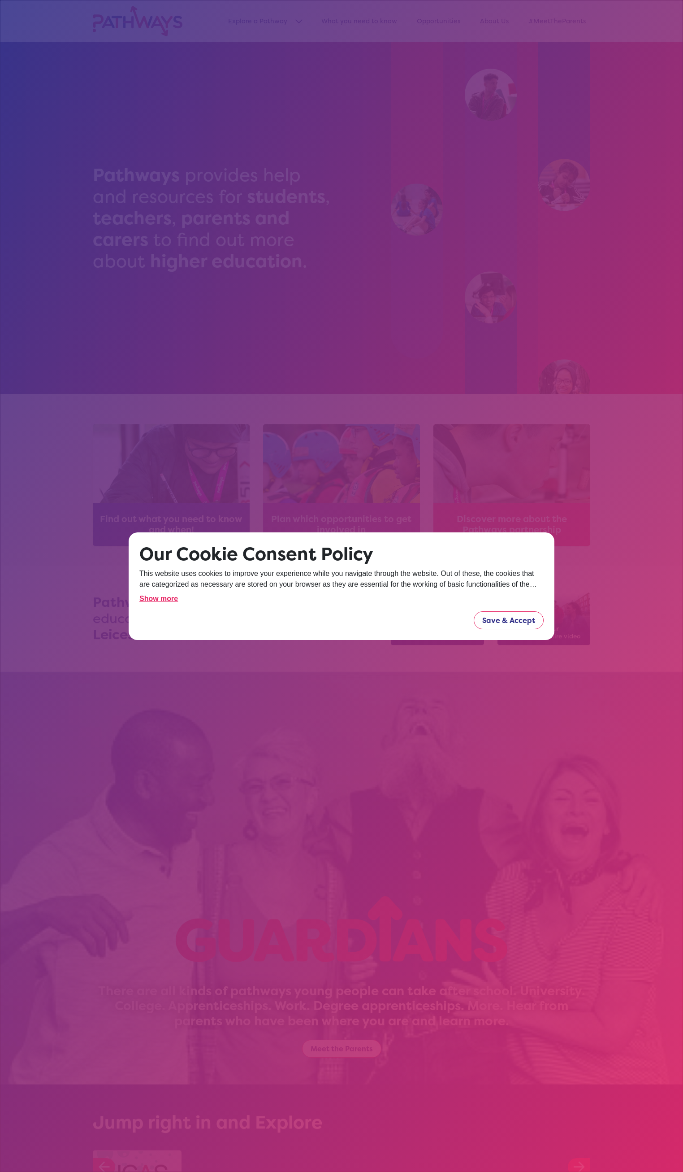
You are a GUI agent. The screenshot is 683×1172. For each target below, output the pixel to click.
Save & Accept (508, 620)
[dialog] (341, 586)
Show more (158, 598)
